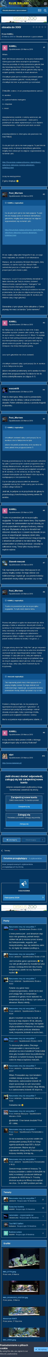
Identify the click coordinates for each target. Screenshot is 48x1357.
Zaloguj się (24, 824)
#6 (44, 510)
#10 (43, 756)
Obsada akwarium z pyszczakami (29, 36)
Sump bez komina (16, 1207)
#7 (44, 563)
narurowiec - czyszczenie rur (21, 1215)
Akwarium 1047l (10, 1318)
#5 (44, 419)
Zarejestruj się (24, 806)
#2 (44, 194)
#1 (44, 47)
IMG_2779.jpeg (9, 1272)
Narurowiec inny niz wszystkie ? (22, 927)
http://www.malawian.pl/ (12, 763)
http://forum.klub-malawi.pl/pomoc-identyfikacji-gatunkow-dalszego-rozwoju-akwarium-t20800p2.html (21, 165)
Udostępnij (12, 840)
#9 (44, 732)
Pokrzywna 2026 (12, 898)
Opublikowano (21, 49)
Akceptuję (41, 1349)
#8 (44, 592)
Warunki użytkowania (8, 1354)
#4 (44, 390)
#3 (44, 323)
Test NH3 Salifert (16, 1224)
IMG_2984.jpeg (9, 1340)
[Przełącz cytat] (6, 203)
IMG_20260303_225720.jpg (15, 1297)
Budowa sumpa (15, 1232)
